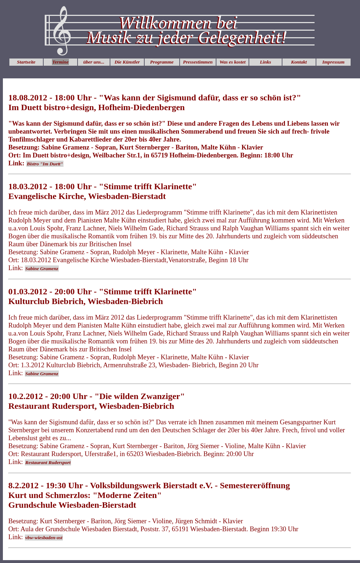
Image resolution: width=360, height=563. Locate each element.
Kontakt (299, 62)
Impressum (333, 62)
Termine (60, 62)
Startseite (26, 62)
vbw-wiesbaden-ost (43, 537)
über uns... (94, 62)
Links (265, 62)
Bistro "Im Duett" (45, 163)
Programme (162, 62)
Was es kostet (232, 62)
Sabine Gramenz (41, 268)
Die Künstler (127, 62)
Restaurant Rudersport (48, 462)
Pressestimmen (197, 62)
